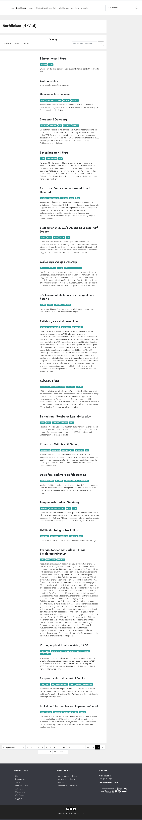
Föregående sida (10, 747)
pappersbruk (58, 712)
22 (45, 751)
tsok (80, 536)
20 (102, 747)
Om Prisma (75, 7)
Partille (86, 651)
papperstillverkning (70, 712)
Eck (53, 684)
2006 (42, 712)
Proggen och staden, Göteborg (59, 502)
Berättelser (21, 7)
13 (69, 747)
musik (68, 508)
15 (78, 747)
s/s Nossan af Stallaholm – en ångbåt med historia (67, 297)
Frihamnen (44, 387)
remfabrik (64, 422)
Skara (51, 65)
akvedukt (44, 198)
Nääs (42, 560)
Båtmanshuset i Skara (53, 58)
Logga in (84, 7)
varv (68, 237)
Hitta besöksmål (41, 7)
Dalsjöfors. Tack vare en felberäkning (63, 475)
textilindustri (83, 481)
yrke (60, 159)
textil (71, 422)
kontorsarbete (70, 651)
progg (75, 508)
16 (83, 747)
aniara (43, 237)
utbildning (60, 560)
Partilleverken (88, 684)
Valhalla (79, 387)
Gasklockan (54, 387)
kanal (71, 198)
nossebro (58, 305)
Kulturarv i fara (49, 381)
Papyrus (82, 712)
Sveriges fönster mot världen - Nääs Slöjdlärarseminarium (62, 552)
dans (42, 100)
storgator (75, 125)
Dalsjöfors (59, 481)
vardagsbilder (45, 654)
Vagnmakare (77, 268)
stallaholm (66, 305)
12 (64, 747)
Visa (100, 43)
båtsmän (44, 65)
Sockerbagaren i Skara (54, 152)
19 (98, 747)
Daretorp (44, 268)
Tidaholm (68, 268)
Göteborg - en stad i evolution (59, 321)
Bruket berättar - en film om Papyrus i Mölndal (69, 706)
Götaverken (56, 450)
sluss (77, 198)
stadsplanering (77, 327)
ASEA (47, 651)
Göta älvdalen (49, 81)
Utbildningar (64, 7)
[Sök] (136, 8)
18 (93, 747)
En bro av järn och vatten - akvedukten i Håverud (65, 190)
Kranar (62, 387)
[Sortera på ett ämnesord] (84, 44)
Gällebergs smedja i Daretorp (58, 262)
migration (74, 100)
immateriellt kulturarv (53, 100)
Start (12, 7)
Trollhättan (73, 536)
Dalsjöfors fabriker (71, 481)
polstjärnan (70, 387)
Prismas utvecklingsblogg (67, 776)
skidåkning (64, 536)
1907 (42, 684)
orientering (54, 536)
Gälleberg (52, 268)
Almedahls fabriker (47, 481)
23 (50, 751)
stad (59, 125)
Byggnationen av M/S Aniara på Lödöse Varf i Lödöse (69, 229)
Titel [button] (16, 44)
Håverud (65, 198)
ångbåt (43, 305)
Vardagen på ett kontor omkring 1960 (64, 645)
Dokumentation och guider (67, 785)
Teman (30, 7)
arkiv (42, 422)
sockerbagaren (52, 159)
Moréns (79, 651)
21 (40, 751)
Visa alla (7, 44)
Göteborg (53, 125)
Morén (72, 684)
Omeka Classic (79, 813)
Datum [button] (25, 44)
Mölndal (48, 712)
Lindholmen (79, 450)
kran (71, 450)
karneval (66, 100)
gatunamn (44, 125)
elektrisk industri (57, 651)
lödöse (55, 237)
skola (48, 560)
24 (55, 751)
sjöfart (62, 237)
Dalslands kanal (54, 198)
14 (74, 747)
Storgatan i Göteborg (53, 119)
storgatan (66, 125)
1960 (42, 651)
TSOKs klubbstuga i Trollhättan (59, 530)
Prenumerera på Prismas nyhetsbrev (66, 781)
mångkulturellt (54, 327)
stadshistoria (66, 327)
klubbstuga (44, 536)
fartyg (49, 237)
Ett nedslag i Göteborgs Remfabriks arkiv (65, 416)
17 (88, 747)
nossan (50, 305)
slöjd (53, 560)
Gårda (48, 422)
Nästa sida (63, 751)
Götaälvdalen (45, 450)
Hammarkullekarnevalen (55, 94)
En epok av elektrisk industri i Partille (62, 678)
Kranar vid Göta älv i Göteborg (59, 444)
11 (59, 747)
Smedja (60, 268)
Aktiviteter (53, 7)
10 (54, 747)
